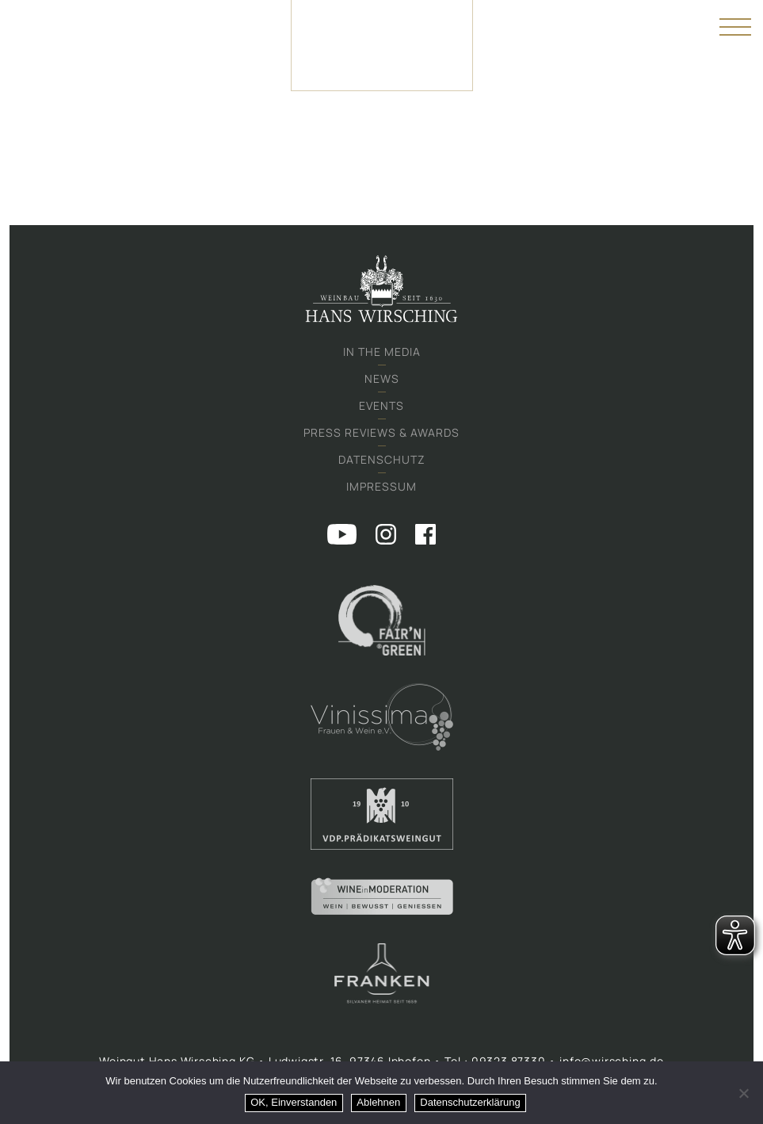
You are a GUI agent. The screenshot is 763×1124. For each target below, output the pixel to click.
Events (381, 405)
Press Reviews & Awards (381, 432)
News (381, 378)
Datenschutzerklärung (470, 1102)
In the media (382, 351)
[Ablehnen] (743, 1093)
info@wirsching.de (611, 1061)
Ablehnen (378, 1102)
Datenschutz (381, 459)
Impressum (381, 486)
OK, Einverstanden (293, 1102)
